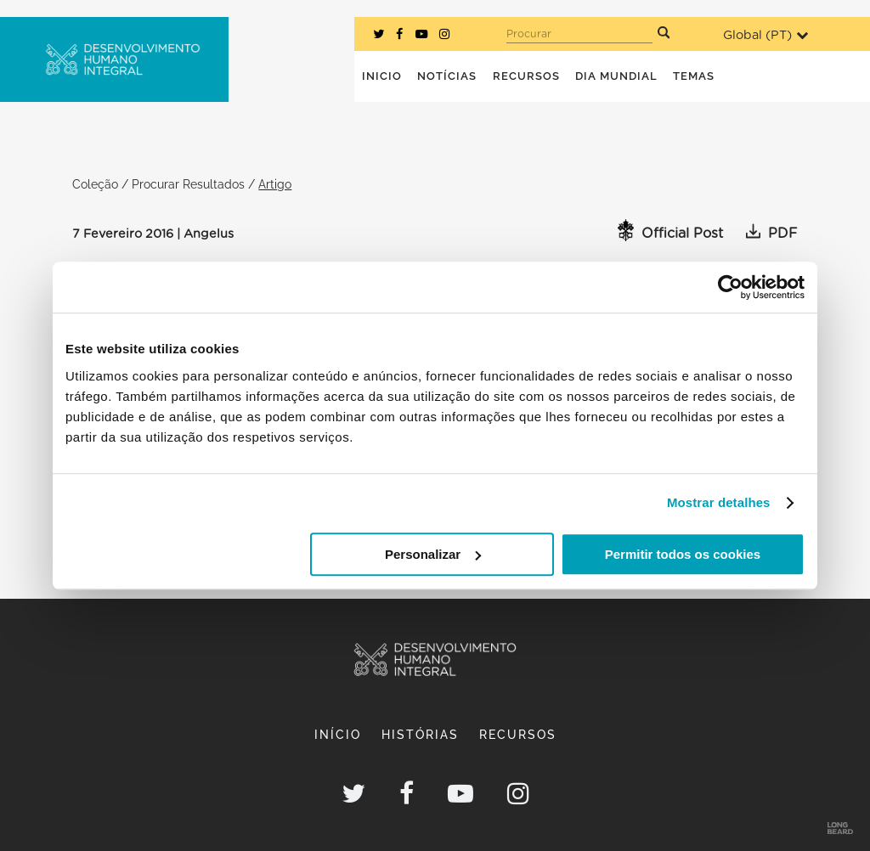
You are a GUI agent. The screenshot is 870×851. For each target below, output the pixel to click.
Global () (765, 35)
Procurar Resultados (188, 184)
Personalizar (433, 554)
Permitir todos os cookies (682, 554)
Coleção (95, 184)
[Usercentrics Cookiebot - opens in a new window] (730, 287)
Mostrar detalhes (719, 502)
